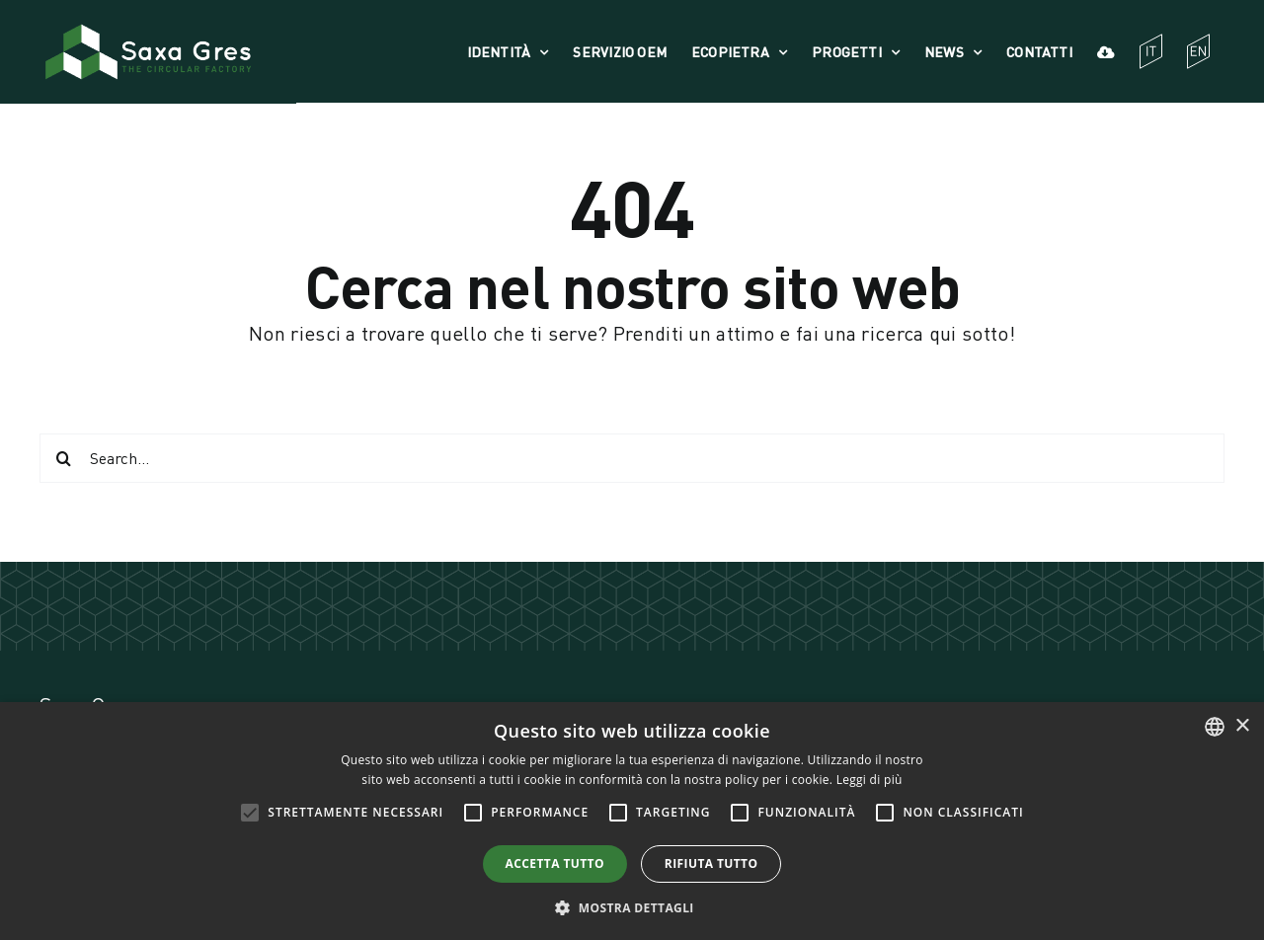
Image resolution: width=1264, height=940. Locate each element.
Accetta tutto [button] (555, 863)
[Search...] (632, 458)
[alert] (632, 821)
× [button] (1241, 726)
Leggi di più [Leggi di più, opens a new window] (869, 779)
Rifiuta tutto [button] (711, 863)
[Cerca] (64, 458)
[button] (632, 907)
